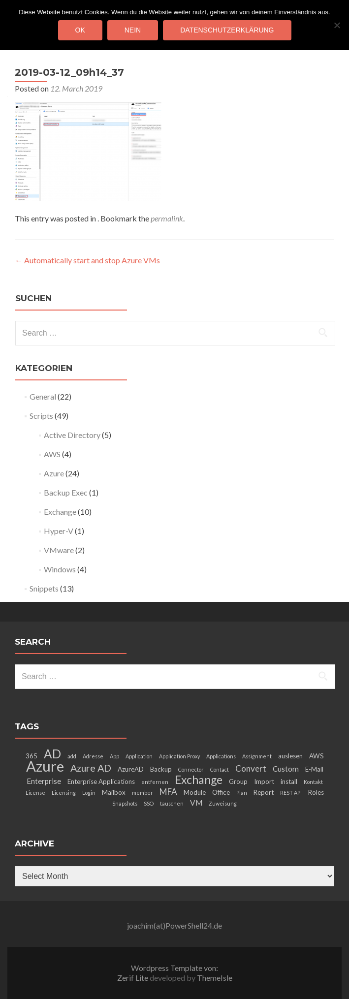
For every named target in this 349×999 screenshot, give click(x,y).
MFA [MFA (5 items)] (168, 791)
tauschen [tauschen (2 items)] (172, 803)
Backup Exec (66, 492)
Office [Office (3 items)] (221, 792)
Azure (54, 473)
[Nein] (337, 25)
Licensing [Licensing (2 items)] (64, 792)
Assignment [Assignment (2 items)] (257, 756)
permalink (167, 218)
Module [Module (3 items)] (195, 792)
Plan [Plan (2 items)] (241, 792)
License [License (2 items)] (35, 792)
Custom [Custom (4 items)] (286, 768)
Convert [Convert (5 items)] (250, 768)
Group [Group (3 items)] (238, 781)
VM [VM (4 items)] (196, 802)
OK (80, 30)
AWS (52, 454)
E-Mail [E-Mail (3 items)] (314, 769)
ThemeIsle (214, 977)
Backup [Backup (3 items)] (161, 769)
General (43, 396)
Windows (60, 569)
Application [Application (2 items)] (139, 756)
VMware (59, 550)
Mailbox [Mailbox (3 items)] (114, 792)
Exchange (60, 511)
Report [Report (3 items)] (264, 792)
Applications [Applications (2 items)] (221, 756)
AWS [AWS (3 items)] (316, 756)
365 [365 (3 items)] (31, 756)
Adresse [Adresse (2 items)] (93, 756)
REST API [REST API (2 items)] (291, 792)
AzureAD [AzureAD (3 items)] (131, 769)
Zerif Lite (133, 977)
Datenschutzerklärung (227, 30)
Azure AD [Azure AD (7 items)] (90, 768)
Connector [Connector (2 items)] (191, 769)
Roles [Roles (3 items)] (316, 792)
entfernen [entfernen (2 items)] (154, 782)
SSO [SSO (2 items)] (149, 803)
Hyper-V (58, 530)
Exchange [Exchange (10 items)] (198, 779)
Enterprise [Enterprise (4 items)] (44, 781)
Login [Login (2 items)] (88, 792)
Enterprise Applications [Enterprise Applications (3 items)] (101, 781)
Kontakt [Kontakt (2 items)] (313, 782)
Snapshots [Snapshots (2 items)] (124, 803)
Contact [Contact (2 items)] (219, 769)
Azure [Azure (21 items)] (45, 766)
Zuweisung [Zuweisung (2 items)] (223, 803)
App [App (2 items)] (114, 756)
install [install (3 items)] (289, 781)
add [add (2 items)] (71, 756)
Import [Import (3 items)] (264, 781)
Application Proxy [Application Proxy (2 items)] (179, 756)
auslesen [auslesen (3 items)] (290, 756)
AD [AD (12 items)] (52, 754)
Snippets (44, 588)
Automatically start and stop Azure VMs (87, 260)
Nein (133, 30)
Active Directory (72, 434)
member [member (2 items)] (142, 792)
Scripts (41, 415)
